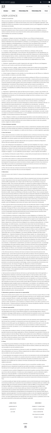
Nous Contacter (38, 411)
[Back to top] (25, 427)
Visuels (5, 11)
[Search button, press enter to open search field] (49, 7)
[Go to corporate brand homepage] (6, 6)
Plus (46, 11)
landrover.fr (13, 406)
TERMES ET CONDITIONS (38, 406)
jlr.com (12, 411)
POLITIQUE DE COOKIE (38, 414)
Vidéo (13, 11)
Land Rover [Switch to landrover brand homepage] (7, 2)
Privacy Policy (38, 417)
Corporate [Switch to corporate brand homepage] (12, 2)
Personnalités (23, 11)
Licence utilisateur (38, 409)
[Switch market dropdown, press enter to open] (41, 2)
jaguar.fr (13, 409)
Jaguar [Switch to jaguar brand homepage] (2, 2)
